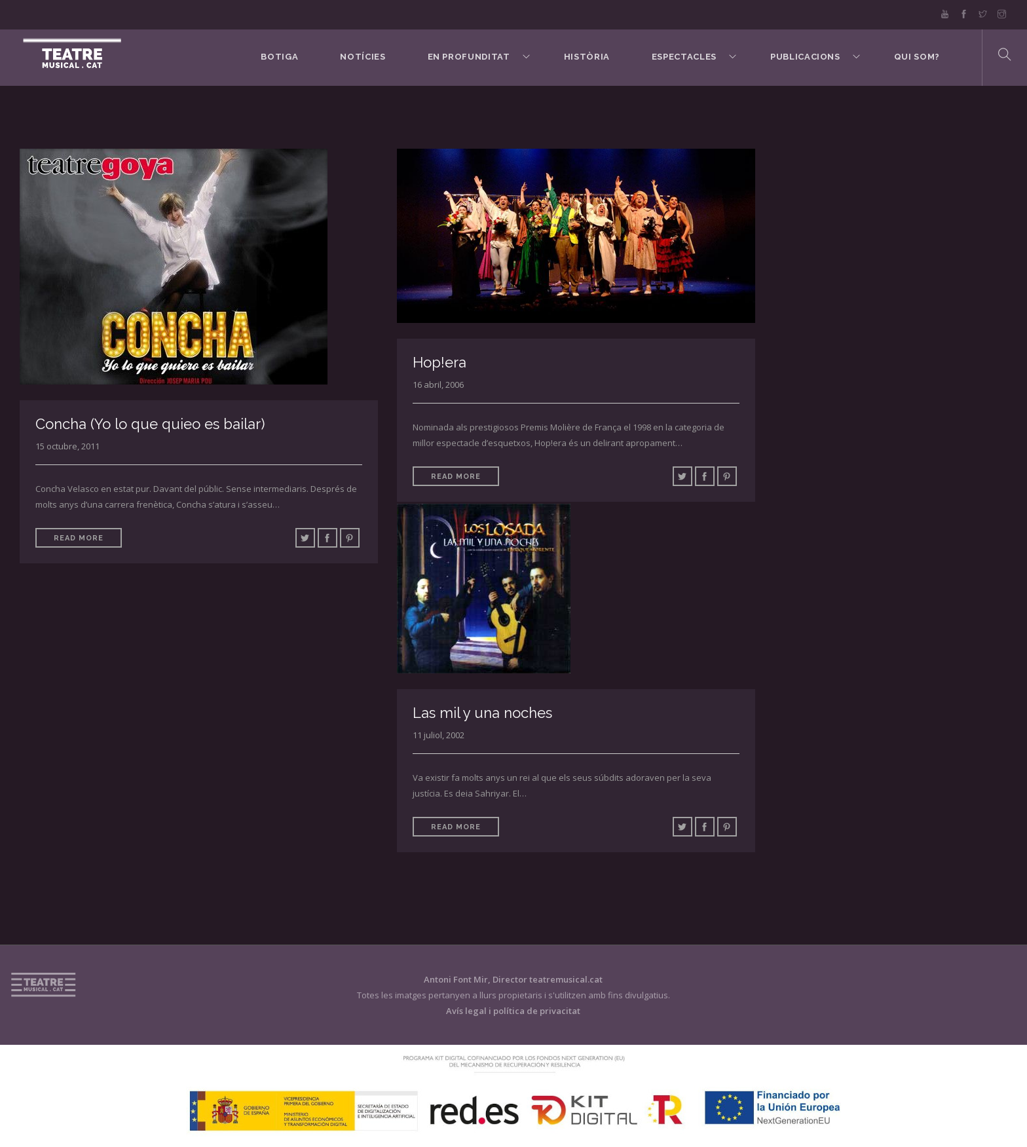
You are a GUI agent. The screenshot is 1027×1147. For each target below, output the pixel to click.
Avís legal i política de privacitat (513, 1011)
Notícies (362, 57)
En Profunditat (469, 57)
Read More (78, 538)
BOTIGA (279, 57)
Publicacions (805, 57)
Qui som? (917, 57)
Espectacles (684, 57)
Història (587, 57)
